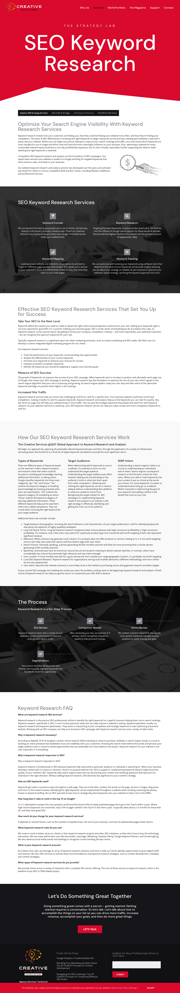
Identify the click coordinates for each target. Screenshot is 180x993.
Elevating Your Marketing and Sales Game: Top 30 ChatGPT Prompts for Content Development (77, 965)
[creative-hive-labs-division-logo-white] (33, 950)
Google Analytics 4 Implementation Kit (75, 958)
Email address (120, 959)
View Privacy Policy (120, 988)
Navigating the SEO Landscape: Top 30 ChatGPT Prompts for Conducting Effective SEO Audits (77, 977)
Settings (134, 988)
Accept (150, 988)
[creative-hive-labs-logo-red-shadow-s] (23, 3)
